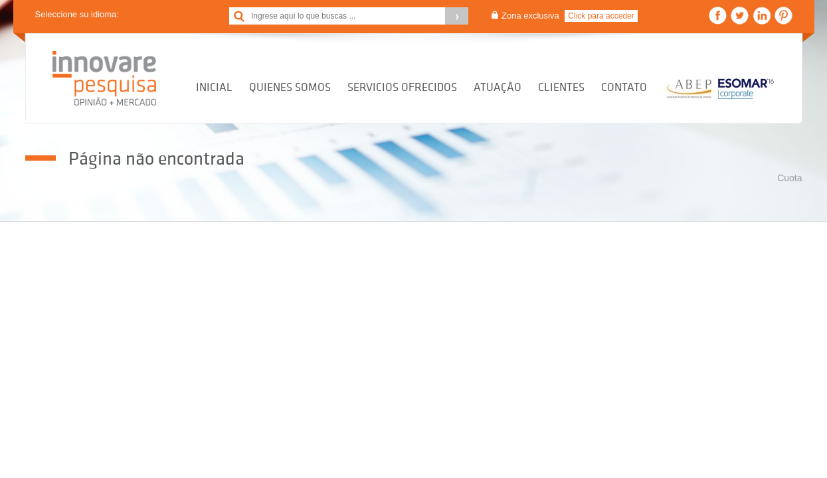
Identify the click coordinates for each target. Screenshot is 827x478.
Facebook (718, 16)
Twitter (740, 16)
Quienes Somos (290, 87)
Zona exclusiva (530, 16)
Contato (624, 87)
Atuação (497, 87)
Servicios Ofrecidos (402, 87)
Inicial (214, 87)
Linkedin (762, 16)
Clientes (561, 87)
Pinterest (783, 16)
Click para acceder (601, 16)
